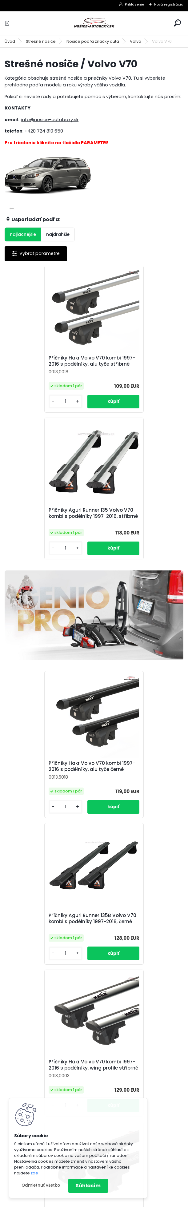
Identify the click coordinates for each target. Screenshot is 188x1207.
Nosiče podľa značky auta (92, 41)
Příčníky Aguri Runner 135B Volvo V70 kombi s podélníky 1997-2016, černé (135, 631)
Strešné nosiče (41, 41)
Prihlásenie (134, 4)
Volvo (135, 41)
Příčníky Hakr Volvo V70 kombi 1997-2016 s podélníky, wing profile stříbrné (47, 789)
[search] (177, 23)
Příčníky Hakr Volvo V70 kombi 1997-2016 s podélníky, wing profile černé (137, 787)
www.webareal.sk (119, 1201)
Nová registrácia (168, 4)
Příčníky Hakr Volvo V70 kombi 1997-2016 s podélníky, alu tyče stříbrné (48, 364)
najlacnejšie (23, 234)
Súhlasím (88, 1185)
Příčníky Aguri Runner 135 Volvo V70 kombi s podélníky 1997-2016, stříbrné (138, 366)
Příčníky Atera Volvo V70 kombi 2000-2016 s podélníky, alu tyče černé (93, 953)
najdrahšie (58, 234)
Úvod (10, 41)
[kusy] (25, 408)
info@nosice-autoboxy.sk (49, 120)
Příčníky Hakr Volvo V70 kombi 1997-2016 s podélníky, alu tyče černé (48, 629)
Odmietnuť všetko (41, 1185)
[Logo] (94, 23)
